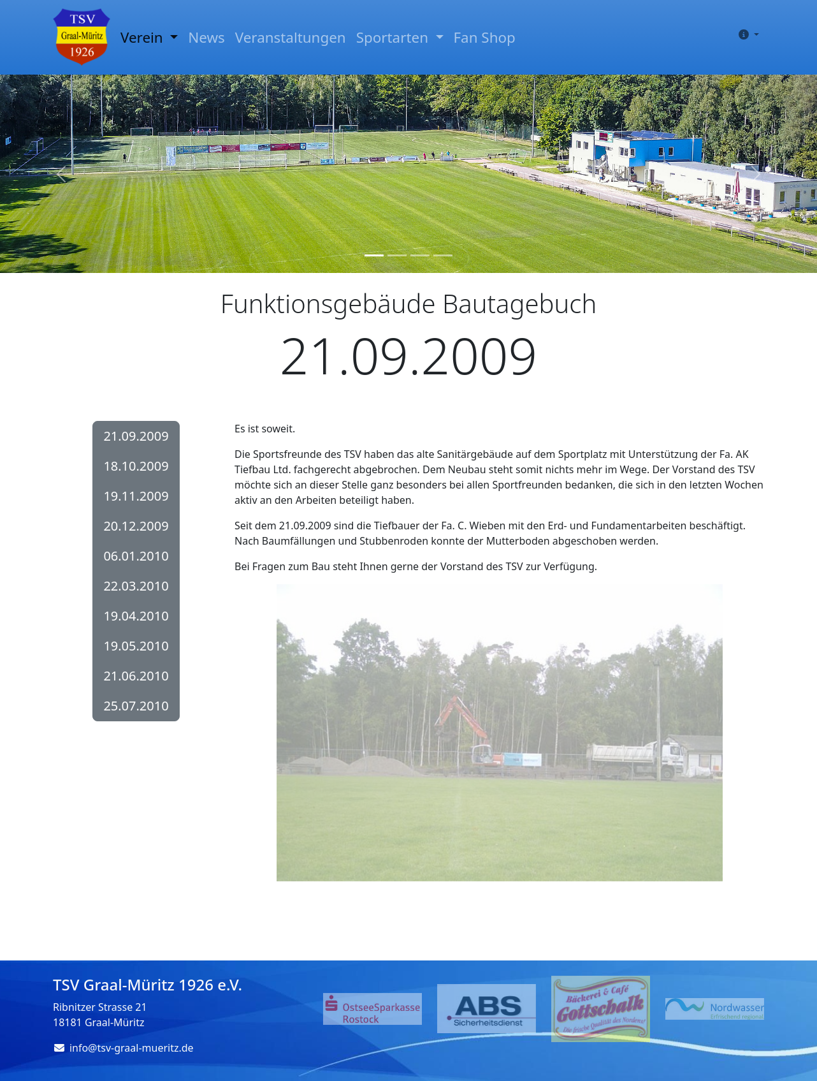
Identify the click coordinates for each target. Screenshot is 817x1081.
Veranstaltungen (290, 37)
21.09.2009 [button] (135, 436)
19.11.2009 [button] (135, 495)
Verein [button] (143, 37)
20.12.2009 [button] (135, 525)
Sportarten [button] (394, 37)
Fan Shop (485, 37)
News (206, 37)
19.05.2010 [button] (135, 645)
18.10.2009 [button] (135, 465)
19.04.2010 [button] (135, 615)
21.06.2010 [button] (135, 675)
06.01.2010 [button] (135, 555)
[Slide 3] (420, 255)
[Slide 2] (397, 255)
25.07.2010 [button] (135, 705)
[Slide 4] (442, 255)
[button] (746, 34)
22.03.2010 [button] (135, 585)
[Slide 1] (374, 255)
